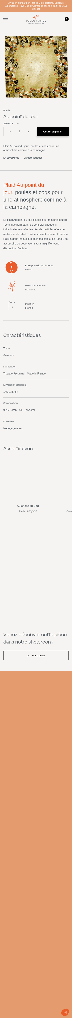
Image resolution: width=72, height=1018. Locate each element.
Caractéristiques (33, 157)
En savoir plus (11, 157)
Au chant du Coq (28, 505)
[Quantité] (19, 131)
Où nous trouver (36, 655)
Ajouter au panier (52, 131)
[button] (65, 1012)
